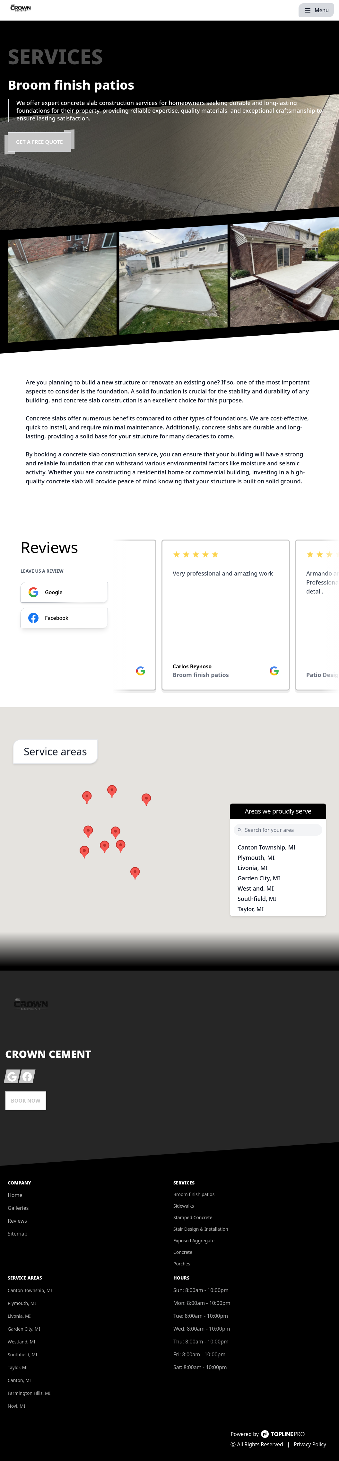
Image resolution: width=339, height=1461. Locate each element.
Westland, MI (256, 888)
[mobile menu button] (316, 10)
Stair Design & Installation (200, 1229)
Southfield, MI (257, 898)
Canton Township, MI (267, 847)
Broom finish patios (193, 1194)
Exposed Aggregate (193, 1240)
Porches (181, 1264)
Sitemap (18, 1233)
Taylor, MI (251, 909)
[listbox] (226, 617)
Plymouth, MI (256, 857)
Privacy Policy (310, 1444)
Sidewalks (183, 1206)
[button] (88, 831)
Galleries (18, 1207)
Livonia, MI (253, 868)
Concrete (182, 1252)
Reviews (17, 1220)
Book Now (25, 1100)
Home (15, 1195)
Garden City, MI (259, 878)
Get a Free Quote (39, 141)
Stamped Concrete (192, 1217)
